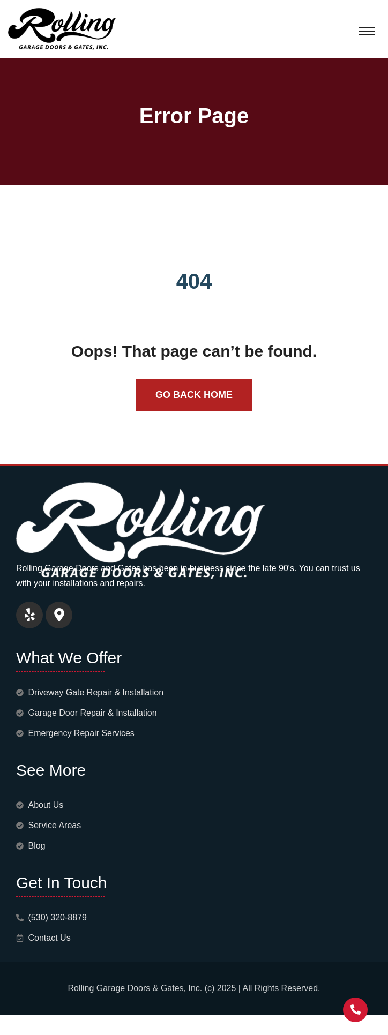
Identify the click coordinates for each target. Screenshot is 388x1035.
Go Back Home (194, 394)
